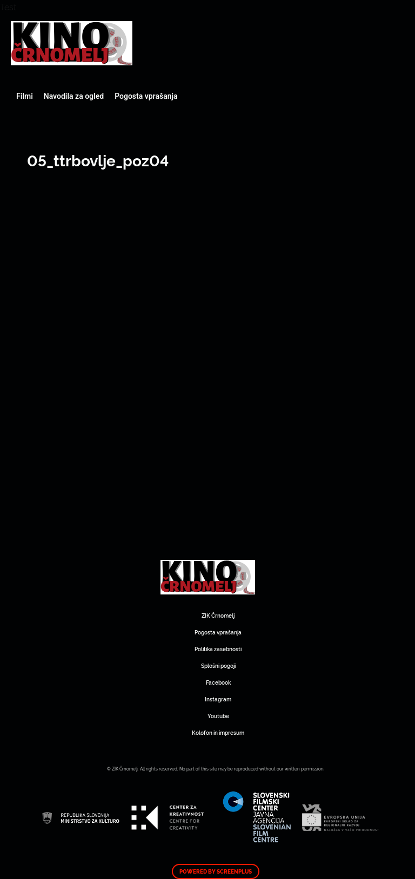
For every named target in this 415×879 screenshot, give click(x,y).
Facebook (218, 682)
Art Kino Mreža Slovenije (71, 43)
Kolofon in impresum (218, 732)
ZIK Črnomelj (218, 615)
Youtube (218, 715)
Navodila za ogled (74, 96)
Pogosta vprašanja (146, 96)
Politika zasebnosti (218, 648)
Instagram (218, 698)
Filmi (24, 96)
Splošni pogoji (218, 665)
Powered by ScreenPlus (215, 871)
